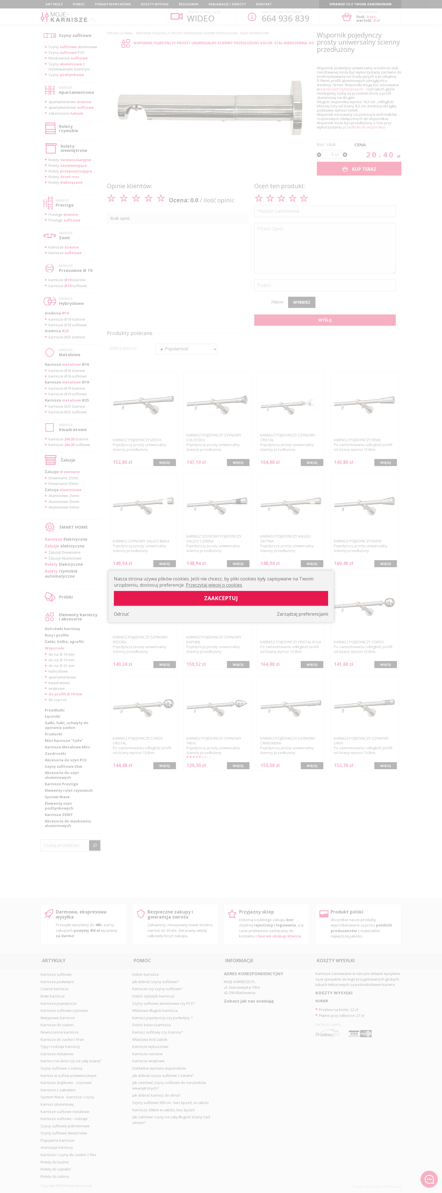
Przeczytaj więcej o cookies (214, 585)
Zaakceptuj (221, 598)
